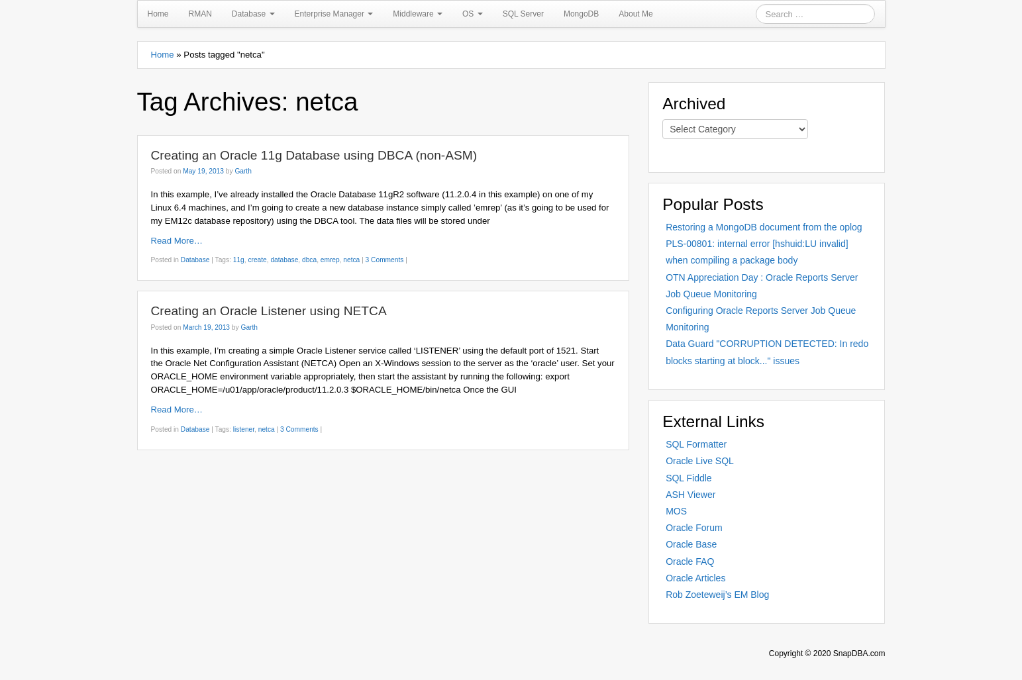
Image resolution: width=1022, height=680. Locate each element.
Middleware (417, 14)
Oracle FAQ (690, 561)
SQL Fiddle (689, 478)
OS (472, 14)
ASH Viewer (690, 494)
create (257, 260)
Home (158, 14)
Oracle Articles (695, 578)
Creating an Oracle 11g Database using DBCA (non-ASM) (314, 155)
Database (253, 14)
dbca (309, 260)
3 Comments (385, 260)
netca (351, 260)
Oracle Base (691, 544)
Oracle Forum (694, 527)
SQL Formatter (696, 444)
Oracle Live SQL (700, 461)
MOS (676, 511)
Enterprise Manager (334, 14)
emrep (330, 260)
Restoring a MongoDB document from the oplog (764, 227)
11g (238, 260)
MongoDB (581, 14)
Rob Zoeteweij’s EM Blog (717, 594)
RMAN (200, 14)
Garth (242, 171)
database (284, 260)
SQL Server (523, 14)
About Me (635, 14)
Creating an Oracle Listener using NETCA (269, 311)
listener (243, 429)
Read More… (177, 241)
